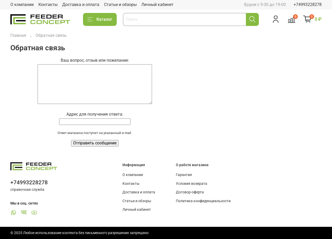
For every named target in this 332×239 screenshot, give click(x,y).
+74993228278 (308, 4)
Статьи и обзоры (120, 4)
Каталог (99, 19)
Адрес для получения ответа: (94, 114)
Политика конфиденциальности (203, 201)
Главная (18, 35)
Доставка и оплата (80, 4)
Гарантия (184, 175)
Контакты (48, 4)
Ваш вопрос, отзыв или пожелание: (95, 60)
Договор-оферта (190, 192)
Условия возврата (191, 183)
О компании (22, 4)
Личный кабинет (157, 4)
